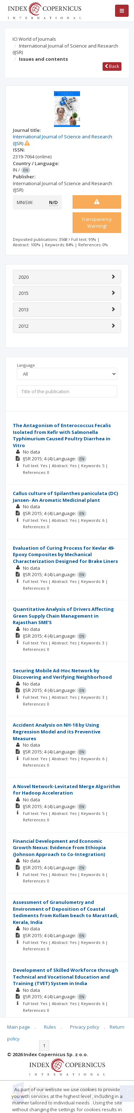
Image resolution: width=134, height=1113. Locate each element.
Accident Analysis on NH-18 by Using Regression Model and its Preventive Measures (56, 731)
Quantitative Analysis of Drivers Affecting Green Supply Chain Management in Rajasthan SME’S (63, 615)
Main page (18, 1027)
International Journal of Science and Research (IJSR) (65, 49)
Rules (50, 1027)
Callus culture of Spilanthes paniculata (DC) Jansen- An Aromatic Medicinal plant (65, 496)
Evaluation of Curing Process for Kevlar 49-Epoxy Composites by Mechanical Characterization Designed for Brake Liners (65, 554)
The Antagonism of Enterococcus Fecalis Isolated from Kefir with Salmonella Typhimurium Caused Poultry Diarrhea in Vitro (62, 435)
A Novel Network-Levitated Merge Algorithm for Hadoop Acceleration (66, 789)
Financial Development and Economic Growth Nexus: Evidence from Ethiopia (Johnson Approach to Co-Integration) (59, 847)
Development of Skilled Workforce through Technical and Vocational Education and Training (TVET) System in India (65, 976)
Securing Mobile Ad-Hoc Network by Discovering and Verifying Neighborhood (62, 674)
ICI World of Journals (34, 39)
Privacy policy (84, 1027)
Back (112, 66)
